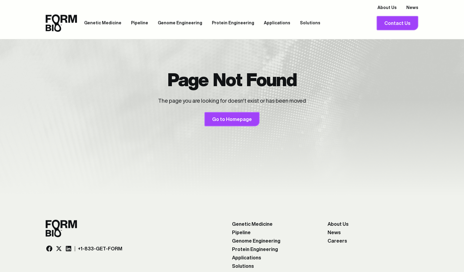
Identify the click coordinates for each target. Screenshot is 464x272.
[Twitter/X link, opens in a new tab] (59, 248)
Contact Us (397, 23)
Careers (337, 240)
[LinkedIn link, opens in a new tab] (68, 248)
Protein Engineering (233, 23)
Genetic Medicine (102, 23)
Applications (277, 23)
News (412, 7)
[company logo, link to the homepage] (61, 23)
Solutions (310, 23)
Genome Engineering (180, 23)
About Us (387, 7)
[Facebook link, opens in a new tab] (49, 248)
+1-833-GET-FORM (100, 248)
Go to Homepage (232, 119)
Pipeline (139, 23)
